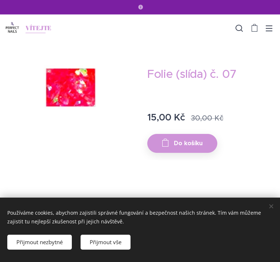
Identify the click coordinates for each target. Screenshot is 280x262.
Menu (269, 28)
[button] (239, 28)
